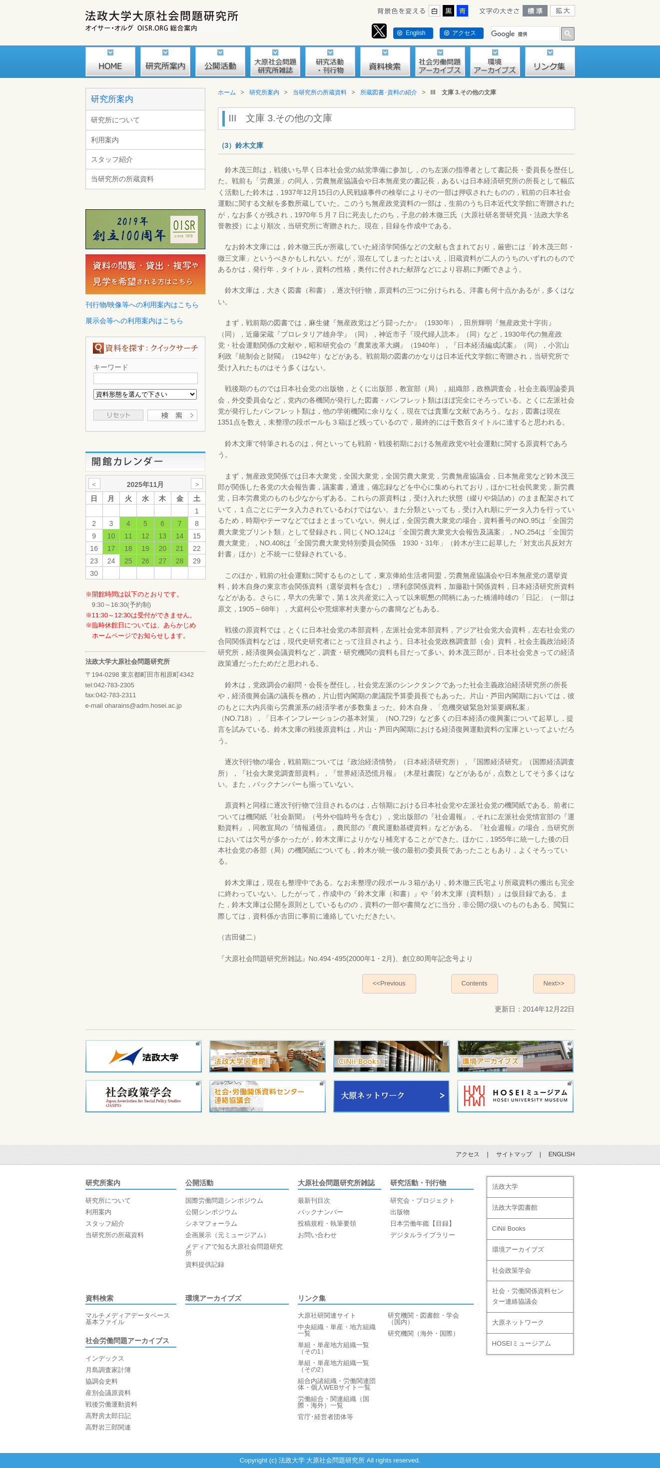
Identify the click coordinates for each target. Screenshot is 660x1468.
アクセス (464, 32)
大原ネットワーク (518, 1322)
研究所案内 (112, 99)
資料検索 (99, 1298)
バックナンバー (320, 1212)
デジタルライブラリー (422, 1235)
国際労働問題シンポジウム (224, 1200)
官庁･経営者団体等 (325, 1417)
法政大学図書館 (515, 1207)
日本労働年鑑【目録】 (422, 1223)
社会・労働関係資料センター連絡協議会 (528, 1296)
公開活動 (199, 1183)
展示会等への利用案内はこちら (134, 321)
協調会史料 (101, 1381)
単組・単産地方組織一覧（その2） (333, 1366)
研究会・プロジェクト (422, 1200)
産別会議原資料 (108, 1393)
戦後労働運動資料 (111, 1404)
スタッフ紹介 (112, 159)
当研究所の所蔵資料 (122, 179)
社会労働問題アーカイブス (127, 1341)
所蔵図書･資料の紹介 (388, 92)
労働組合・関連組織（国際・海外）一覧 (333, 1402)
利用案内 (105, 140)
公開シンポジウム (211, 1212)
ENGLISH (562, 1154)
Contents (475, 983)
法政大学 (505, 1186)
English (415, 32)
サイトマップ (514, 1154)
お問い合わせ (317, 1235)
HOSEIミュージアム (521, 1343)
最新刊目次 (314, 1200)
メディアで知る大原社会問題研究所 (234, 1250)
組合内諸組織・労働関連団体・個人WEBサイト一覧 (337, 1384)
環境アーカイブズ (213, 1298)
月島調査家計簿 (108, 1370)
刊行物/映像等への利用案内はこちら (142, 305)
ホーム (227, 92)
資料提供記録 (204, 1264)
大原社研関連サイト (327, 1315)
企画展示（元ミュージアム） (227, 1235)
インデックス (104, 1358)
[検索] (524, 34)
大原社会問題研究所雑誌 (336, 1183)
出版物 (400, 1212)
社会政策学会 (511, 1270)
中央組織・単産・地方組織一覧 (337, 1330)
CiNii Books (509, 1228)
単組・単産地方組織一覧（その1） (333, 1348)
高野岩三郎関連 (108, 1427)
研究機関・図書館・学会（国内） (423, 1319)
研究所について (115, 120)
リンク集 (312, 1298)
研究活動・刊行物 (418, 1183)
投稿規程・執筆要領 (327, 1223)
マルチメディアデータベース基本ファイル (127, 1319)
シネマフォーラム (211, 1223)
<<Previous (389, 983)
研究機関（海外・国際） (423, 1333)
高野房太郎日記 (108, 1416)
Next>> (554, 983)
